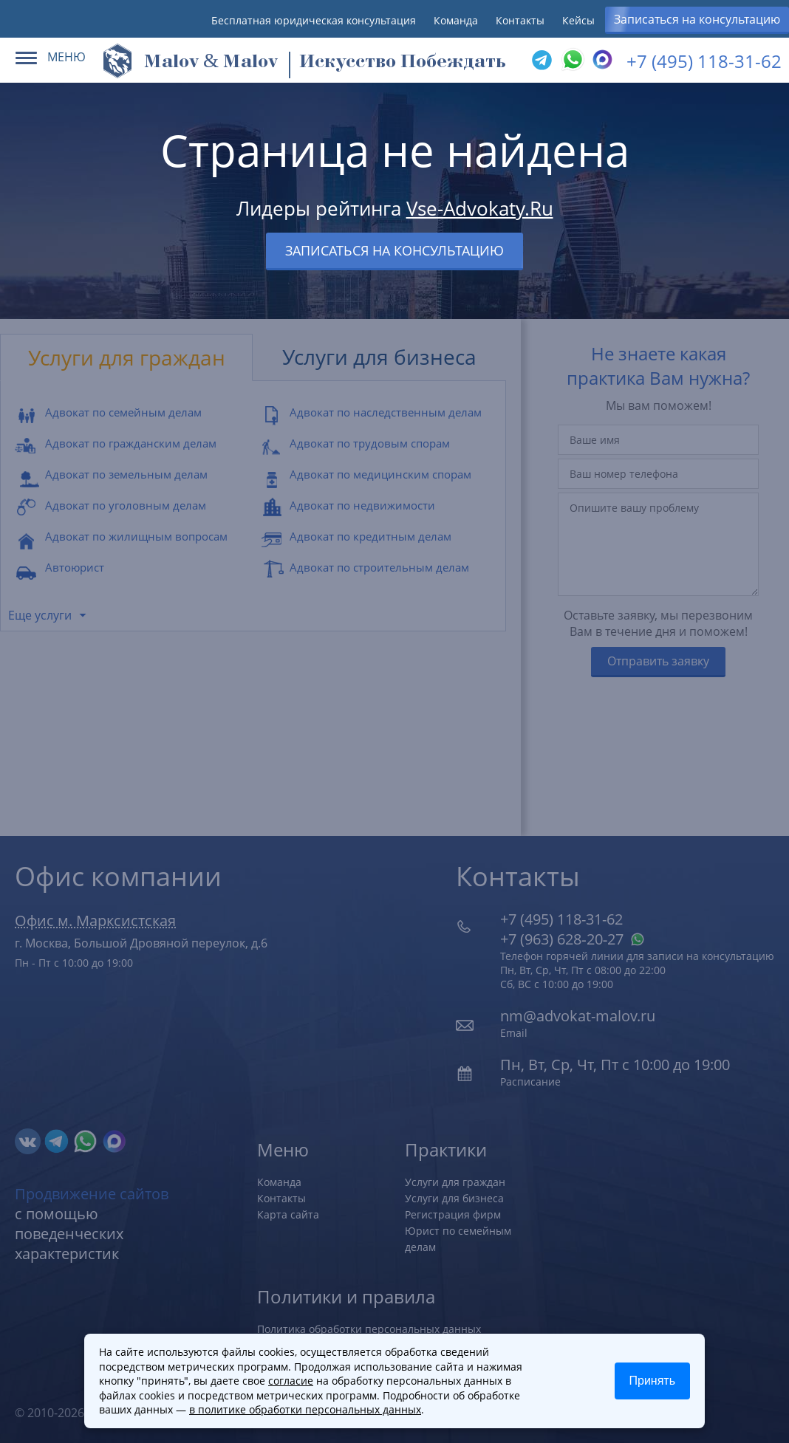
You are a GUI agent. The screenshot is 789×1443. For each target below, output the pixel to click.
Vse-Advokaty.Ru (479, 208)
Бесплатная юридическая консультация (313, 20)
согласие (290, 1381)
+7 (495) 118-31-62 (704, 61)
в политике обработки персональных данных (305, 1409)
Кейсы (578, 20)
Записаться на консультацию (697, 19)
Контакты (520, 20)
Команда (456, 20)
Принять (652, 1380)
